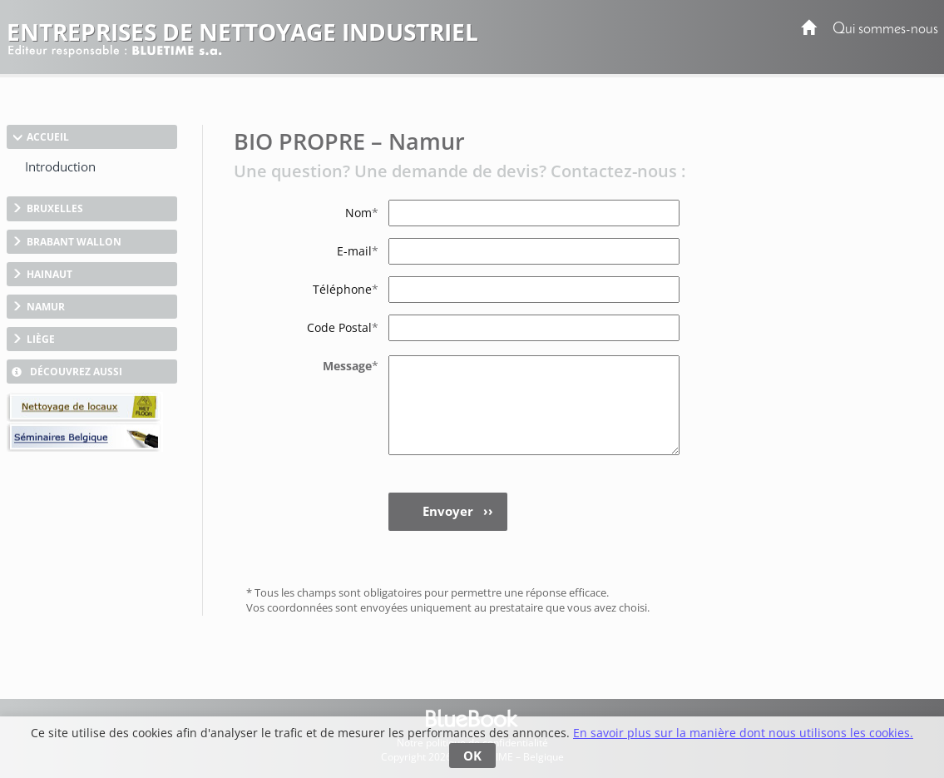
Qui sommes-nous (885, 29)
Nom (361, 213)
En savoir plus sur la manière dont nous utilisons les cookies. (743, 733)
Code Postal (342, 327)
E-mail (357, 251)
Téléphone (345, 289)
